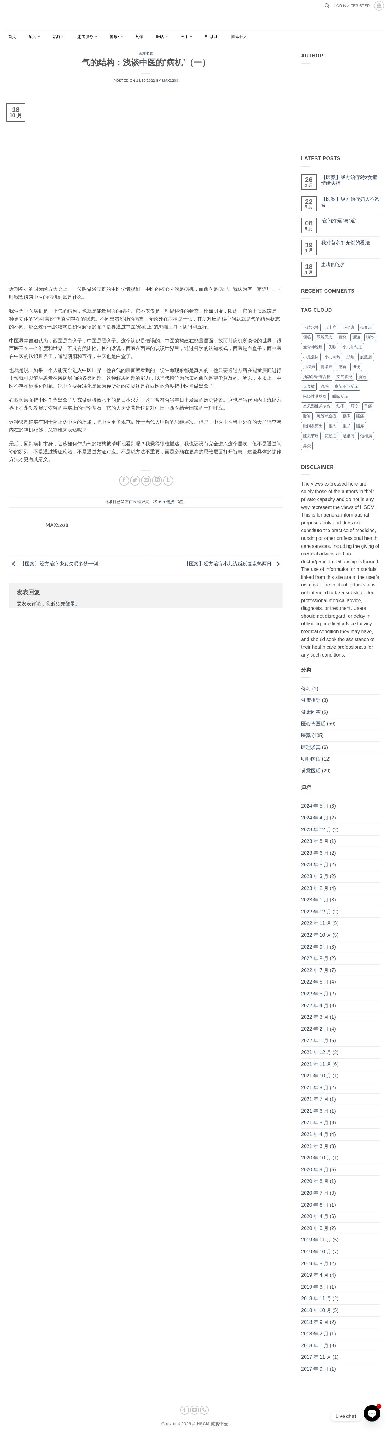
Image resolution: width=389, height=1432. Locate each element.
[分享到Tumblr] (168, 481)
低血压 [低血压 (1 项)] (366, 327)
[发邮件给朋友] (146, 481)
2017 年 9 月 (315, 1369)
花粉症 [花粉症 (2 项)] (330, 436)
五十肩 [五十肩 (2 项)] (330, 327)
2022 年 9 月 (315, 947)
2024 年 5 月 (315, 806)
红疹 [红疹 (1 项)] (340, 406)
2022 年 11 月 (316, 923)
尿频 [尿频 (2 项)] (350, 357)
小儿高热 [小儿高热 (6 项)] (332, 357)
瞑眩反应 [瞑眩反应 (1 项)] (340, 396)
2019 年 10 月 (316, 1251)
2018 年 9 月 (315, 1322)
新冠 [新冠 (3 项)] (362, 376)
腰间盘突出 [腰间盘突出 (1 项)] (313, 426)
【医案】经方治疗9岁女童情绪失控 (349, 180)
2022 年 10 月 (316, 935)
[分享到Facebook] (124, 481)
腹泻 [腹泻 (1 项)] (332, 426)
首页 (12, 36)
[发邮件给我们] (194, 1410)
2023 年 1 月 (315, 899)
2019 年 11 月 (316, 1239)
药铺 (139, 36)
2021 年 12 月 (316, 1052)
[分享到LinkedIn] (157, 481)
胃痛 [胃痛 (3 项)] (368, 406)
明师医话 (311, 758)
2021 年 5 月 (315, 1122)
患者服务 (87, 36)
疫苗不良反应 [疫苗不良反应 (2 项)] (346, 386)
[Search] (327, 6)
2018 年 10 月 (316, 1310)
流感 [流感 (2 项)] (325, 386)
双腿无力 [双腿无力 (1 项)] (324, 337)
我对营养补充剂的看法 (345, 242)
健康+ (116, 36)
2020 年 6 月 (315, 1204)
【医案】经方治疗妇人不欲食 (350, 202)
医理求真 (146, 53)
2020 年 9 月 (315, 1169)
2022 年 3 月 (315, 1017)
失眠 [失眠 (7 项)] (332, 347)
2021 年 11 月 (316, 1064)
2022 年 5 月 (315, 993)
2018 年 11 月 (316, 1298)
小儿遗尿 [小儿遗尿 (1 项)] (311, 357)
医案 (306, 735)
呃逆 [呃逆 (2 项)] (356, 337)
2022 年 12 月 (316, 911)
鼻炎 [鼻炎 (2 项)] (307, 445)
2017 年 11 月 (316, 1357)
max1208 (170, 80)
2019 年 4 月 (315, 1275)
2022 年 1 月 (315, 1040)
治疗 (59, 36)
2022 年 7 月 (315, 970)
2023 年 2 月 (315, 888)
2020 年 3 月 (315, 1228)
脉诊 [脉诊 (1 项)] (307, 416)
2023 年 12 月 (316, 829)
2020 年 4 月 (315, 1216)
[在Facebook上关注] (184, 1410)
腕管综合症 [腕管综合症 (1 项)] (326, 416)
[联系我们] (204, 1410)
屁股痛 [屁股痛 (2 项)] (366, 357)
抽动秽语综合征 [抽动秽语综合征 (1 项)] (317, 376)
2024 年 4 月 (315, 817)
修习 (306, 688)
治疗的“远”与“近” (339, 220)
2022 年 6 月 (315, 981)
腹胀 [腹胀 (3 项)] (346, 426)
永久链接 (166, 502)
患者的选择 (333, 264)
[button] (379, 6)
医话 (162, 36)
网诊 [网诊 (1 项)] (354, 406)
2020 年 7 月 (315, 1193)
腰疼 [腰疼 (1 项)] (346, 416)
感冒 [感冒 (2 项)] (342, 366)
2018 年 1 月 (315, 1345)
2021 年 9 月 (315, 1087)
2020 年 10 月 (316, 1157)
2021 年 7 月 (315, 1099)
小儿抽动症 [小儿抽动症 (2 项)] (352, 347)
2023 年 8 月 (315, 841)
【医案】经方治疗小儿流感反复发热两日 (233, 564)
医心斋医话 (313, 723)
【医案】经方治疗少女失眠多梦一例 (53, 564)
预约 (34, 36)
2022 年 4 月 (315, 1005)
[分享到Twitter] (135, 481)
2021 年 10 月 (316, 1075)
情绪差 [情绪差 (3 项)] (326, 366)
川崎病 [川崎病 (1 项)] (309, 366)
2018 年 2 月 (315, 1333)
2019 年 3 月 (315, 1286)
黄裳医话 (311, 770)
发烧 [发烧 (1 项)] (342, 337)
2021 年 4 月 (315, 1134)
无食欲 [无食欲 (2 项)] (309, 386)
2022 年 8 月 (315, 958)
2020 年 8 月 (315, 1181)
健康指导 (311, 700)
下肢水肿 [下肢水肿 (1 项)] (311, 327)
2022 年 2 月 (315, 1029)
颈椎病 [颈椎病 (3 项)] (366, 436)
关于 (186, 36)
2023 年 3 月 (315, 876)
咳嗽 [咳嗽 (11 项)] (370, 337)
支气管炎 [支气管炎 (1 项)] (344, 376)
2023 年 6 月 (315, 853)
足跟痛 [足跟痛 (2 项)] (348, 436)
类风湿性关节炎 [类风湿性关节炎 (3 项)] (317, 406)
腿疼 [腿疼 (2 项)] (360, 426)
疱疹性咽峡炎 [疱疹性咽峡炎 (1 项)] (315, 396)
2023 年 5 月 (315, 864)
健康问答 (311, 712)
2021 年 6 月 (315, 1111)
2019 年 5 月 (315, 1263)
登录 (70, 603)
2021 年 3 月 (315, 1146)
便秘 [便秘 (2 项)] (307, 337)
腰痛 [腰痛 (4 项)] (360, 416)
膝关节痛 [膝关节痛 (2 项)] (311, 436)
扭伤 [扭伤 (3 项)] (356, 366)
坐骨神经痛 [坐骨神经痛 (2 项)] (313, 347)
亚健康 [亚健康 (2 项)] (348, 327)
